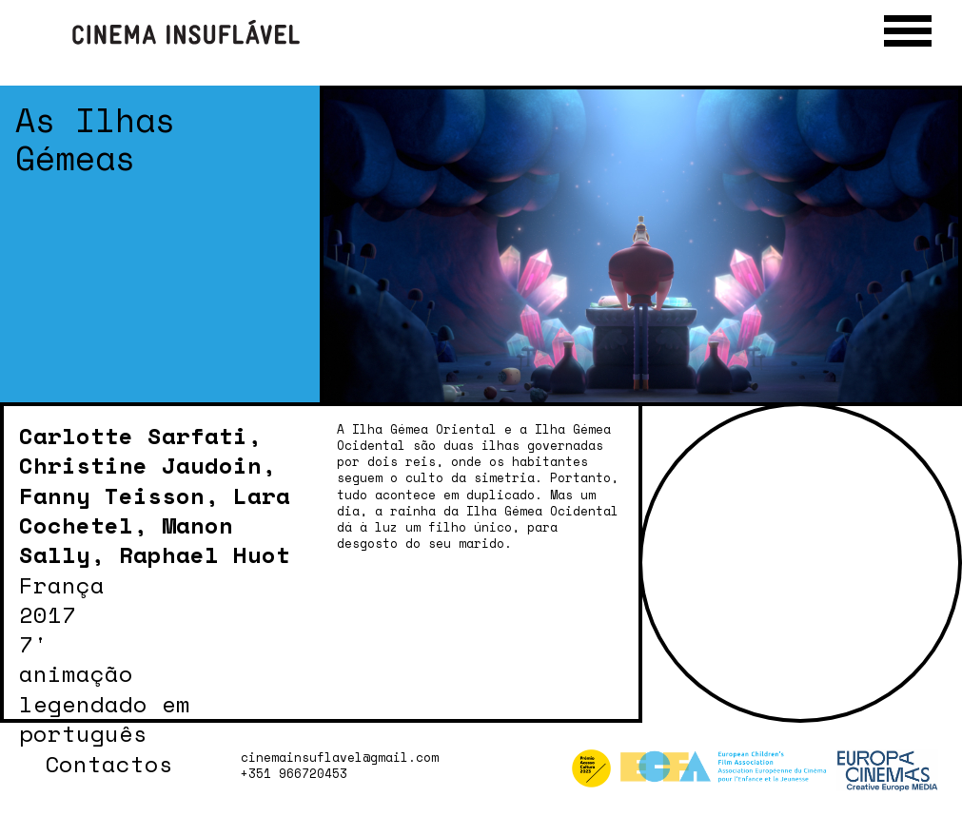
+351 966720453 (294, 774)
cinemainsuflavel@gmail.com (340, 757)
